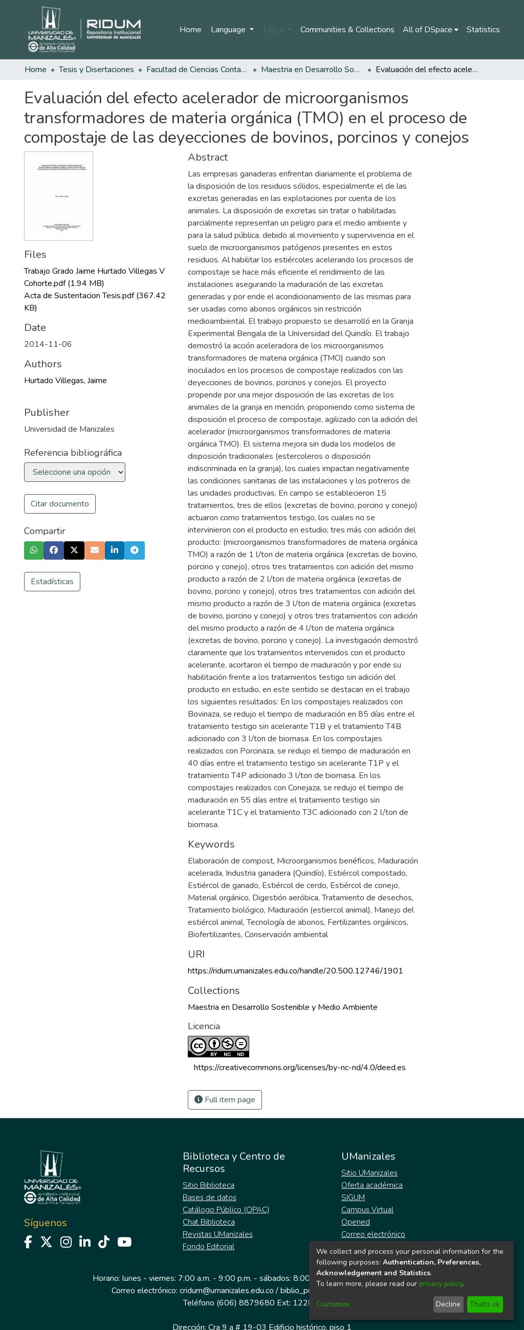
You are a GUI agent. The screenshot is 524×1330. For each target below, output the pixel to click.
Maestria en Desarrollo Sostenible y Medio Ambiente (312, 69)
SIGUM (353, 1197)
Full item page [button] (224, 1099)
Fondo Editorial (208, 1247)
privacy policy (441, 1284)
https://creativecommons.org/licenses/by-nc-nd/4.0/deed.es (300, 1067)
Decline (448, 1304)
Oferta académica (372, 1185)
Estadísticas (52, 581)
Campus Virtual (367, 1210)
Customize (333, 1304)
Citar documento (60, 503)
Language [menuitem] (229, 29)
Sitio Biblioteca (208, 1185)
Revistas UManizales (218, 1234)
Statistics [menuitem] (483, 29)
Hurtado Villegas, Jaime (65, 380)
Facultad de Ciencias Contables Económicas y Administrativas (197, 69)
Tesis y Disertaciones (96, 69)
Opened (355, 1222)
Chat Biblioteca (209, 1222)
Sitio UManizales (369, 1173)
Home (191, 29)
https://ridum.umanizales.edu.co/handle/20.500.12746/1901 (295, 971)
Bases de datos (209, 1197)
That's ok (485, 1304)
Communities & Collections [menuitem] (347, 29)
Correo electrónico (373, 1234)
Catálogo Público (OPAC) (226, 1210)
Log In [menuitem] (274, 29)
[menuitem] (430, 29)
